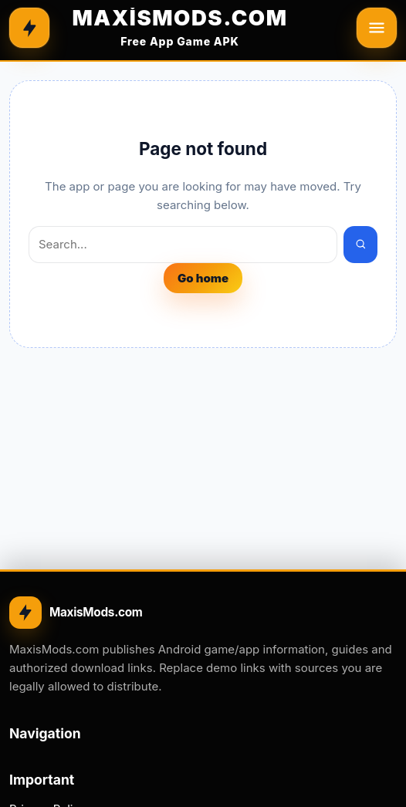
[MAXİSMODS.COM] (179, 28)
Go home (203, 278)
